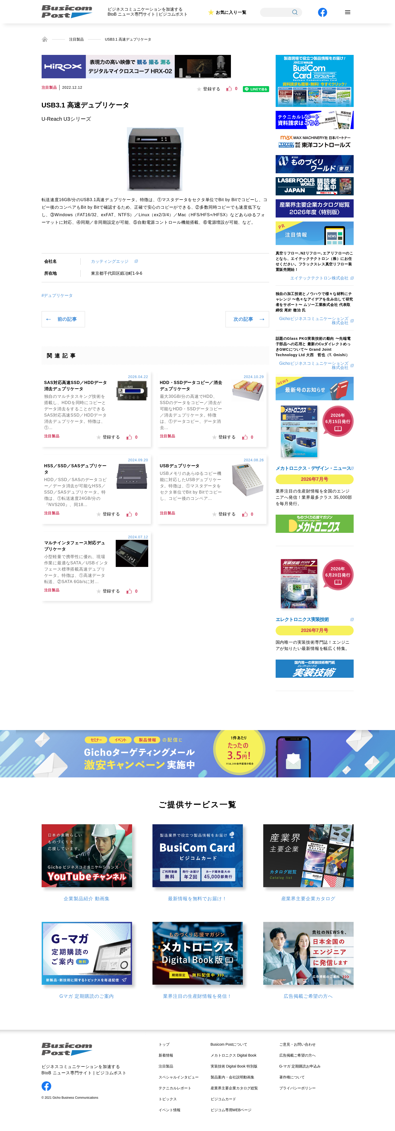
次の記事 (243, 319)
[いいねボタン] (229, 89)
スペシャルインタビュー (179, 1077)
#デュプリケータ (57, 295)
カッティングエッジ (112, 261)
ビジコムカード (223, 1099)
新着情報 (166, 1055)
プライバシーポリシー (297, 1088)
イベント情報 (169, 1110)
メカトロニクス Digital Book (234, 1055)
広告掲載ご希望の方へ (297, 1055)
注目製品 (76, 39)
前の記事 (67, 319)
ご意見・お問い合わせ (297, 1044)
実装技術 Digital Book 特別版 (234, 1066)
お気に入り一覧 (231, 12)
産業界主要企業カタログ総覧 (234, 1088)
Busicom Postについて (229, 1044)
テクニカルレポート (175, 1088)
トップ (164, 1044)
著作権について (292, 1077)
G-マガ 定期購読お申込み (300, 1066)
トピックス (168, 1099)
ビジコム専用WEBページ (231, 1110)
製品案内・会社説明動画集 (232, 1077)
